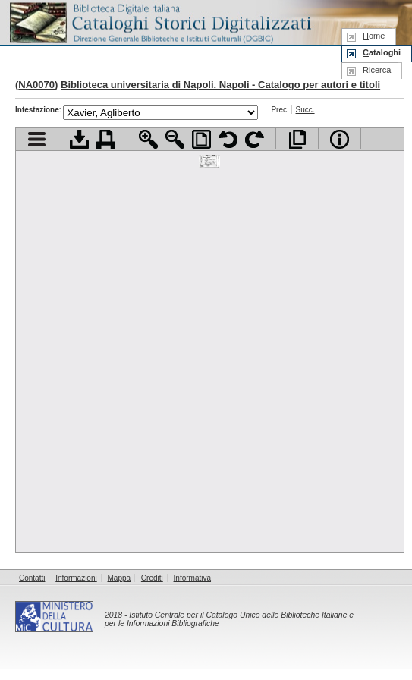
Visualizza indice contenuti (36, 139)
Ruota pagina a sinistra (228, 139)
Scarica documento (79, 139)
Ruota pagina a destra (254, 139)
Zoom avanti (148, 139)
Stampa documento (105, 139)
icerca (377, 69)
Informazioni (75, 578)
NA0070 (36, 84)
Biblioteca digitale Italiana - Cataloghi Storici (159, 21)
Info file (339, 139)
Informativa (192, 578)
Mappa (119, 578)
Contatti (32, 578)
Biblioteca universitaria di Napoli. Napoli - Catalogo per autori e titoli (220, 84)
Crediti (152, 578)
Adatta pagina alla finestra (201, 139)
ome (374, 35)
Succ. (305, 109)
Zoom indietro (174, 139)
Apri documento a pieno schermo (297, 139)
